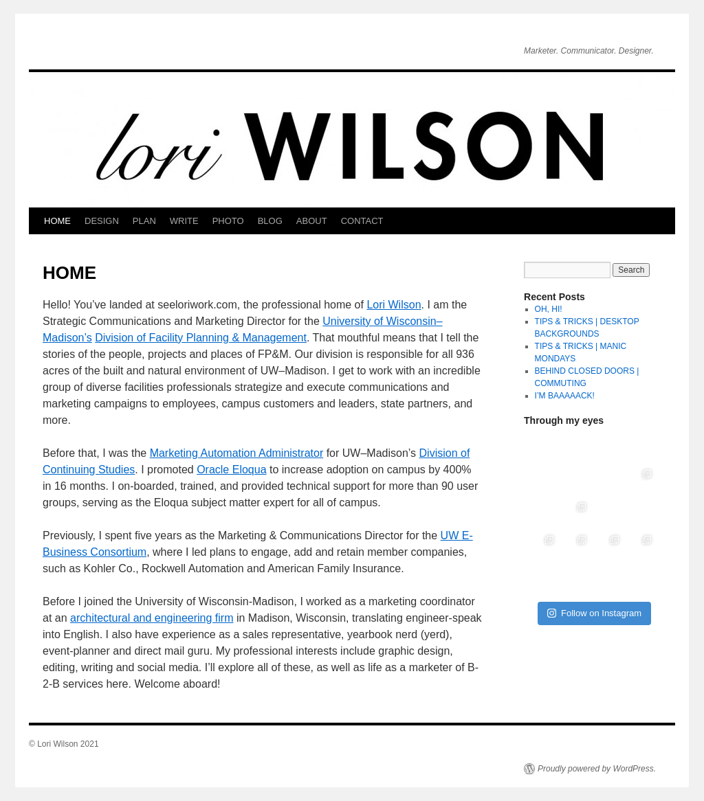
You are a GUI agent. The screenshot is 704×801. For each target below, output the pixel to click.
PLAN (144, 221)
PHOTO (228, 221)
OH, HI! (548, 309)
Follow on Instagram (594, 613)
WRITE (184, 221)
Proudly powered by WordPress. (597, 769)
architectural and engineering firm (151, 618)
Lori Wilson (393, 305)
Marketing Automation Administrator (237, 453)
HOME (57, 221)
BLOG (270, 221)
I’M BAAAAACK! (565, 395)
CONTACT (362, 221)
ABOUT (311, 221)
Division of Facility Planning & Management (201, 337)
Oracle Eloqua (231, 469)
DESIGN (102, 221)
